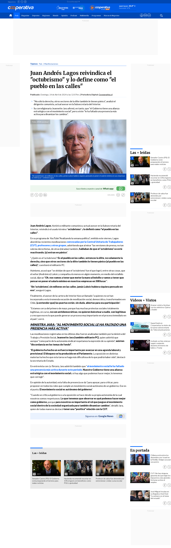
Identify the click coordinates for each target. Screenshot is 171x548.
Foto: (34, 122)
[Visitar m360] (145, 17)
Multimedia (84, 16)
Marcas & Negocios (111, 16)
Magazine (25, 16)
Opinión (64, 16)
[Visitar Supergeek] (149, 17)
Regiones (46, 16)
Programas (96, 16)
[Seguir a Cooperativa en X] (22, 1)
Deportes (35, 16)
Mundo (55, 16)
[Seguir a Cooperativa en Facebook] (18, 1)
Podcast (74, 16)
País (16, 16)
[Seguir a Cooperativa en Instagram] (25, 1)
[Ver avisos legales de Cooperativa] (141, 17)
